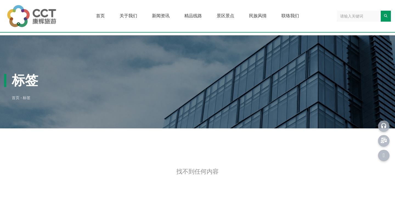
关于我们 (128, 15)
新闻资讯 (161, 15)
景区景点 (225, 15)
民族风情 (258, 15)
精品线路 (193, 15)
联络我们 (290, 15)
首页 (100, 15)
